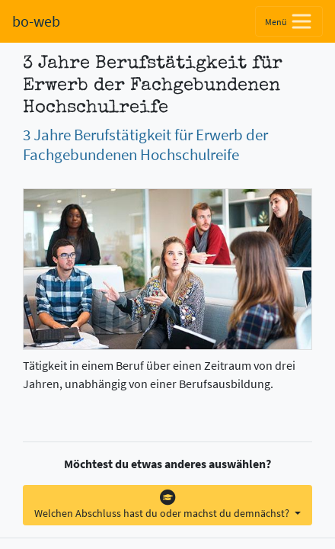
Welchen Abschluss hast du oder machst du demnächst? (163, 505)
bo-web (36, 20)
